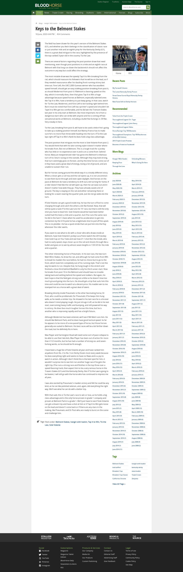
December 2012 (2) (138, 244)
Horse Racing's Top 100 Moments (124, 131)
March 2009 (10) (137, 412)
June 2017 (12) (117, 319)
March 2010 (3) (137, 367)
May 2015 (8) (117, 412)
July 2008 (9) (136, 442)
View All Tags (118, 484)
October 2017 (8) (118, 304)
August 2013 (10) (137, 214)
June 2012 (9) (136, 266)
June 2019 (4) (117, 229)
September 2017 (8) (119, 307)
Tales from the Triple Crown (123, 116)
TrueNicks (115, 2)
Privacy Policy (131, 554)
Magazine (64, 551)
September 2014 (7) (119, 438)
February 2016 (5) (119, 378)
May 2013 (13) (136, 225)
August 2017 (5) (118, 311)
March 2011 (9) (137, 322)
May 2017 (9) (117, 322)
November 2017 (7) (119, 300)
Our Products (87, 558)
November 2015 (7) (119, 390)
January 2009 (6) (137, 419)
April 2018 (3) (117, 281)
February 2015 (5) (119, 423)
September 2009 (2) (138, 390)
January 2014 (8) (137, 196)
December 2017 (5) (119, 296)
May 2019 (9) (117, 233)
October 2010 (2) (137, 341)
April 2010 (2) (136, 363)
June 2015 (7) (117, 408)
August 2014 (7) (118, 442)
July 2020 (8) (117, 181)
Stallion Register (103, 2)
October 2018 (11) (119, 259)
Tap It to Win (93, 422)
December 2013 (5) (138, 199)
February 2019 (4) (119, 244)
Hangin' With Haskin (50, 23)
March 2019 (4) (118, 240)
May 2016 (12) (117, 367)
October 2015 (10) (119, 393)
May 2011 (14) (136, 315)
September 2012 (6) (138, 255)
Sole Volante (54, 425)
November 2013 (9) (138, 203)
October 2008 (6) (137, 431)
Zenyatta (135, 479)
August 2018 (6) (118, 266)
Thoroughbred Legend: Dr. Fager (124, 120)
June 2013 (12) (136, 222)
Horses (122, 12)
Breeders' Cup (118, 471)
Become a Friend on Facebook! (123, 144)
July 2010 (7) (136, 352)
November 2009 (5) (138, 382)
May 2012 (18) (136, 270)
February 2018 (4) (119, 289)
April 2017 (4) (117, 326)
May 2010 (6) (136, 360)
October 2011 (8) (137, 296)
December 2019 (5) (119, 207)
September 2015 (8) (119, 397)
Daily (39, 12)
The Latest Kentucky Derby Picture (125, 92)
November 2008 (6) (138, 427)
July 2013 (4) (136, 218)
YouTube (44, 558)
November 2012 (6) (138, 248)
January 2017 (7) (118, 337)
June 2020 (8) (117, 184)
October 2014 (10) (119, 434)
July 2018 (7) (117, 270)
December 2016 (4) (119, 341)
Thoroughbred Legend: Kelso (123, 127)
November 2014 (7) (119, 431)
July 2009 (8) (136, 397)
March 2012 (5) (137, 278)
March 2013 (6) (137, 233)
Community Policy (133, 558)
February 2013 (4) (138, 237)
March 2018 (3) (118, 285)
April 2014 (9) (136, 184)
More (148, 13)
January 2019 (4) (118, 248)
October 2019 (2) (118, 214)
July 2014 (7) (117, 446)
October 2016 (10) (119, 349)
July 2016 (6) (117, 360)
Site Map (129, 565)
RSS (130, 73)
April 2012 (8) (136, 274)
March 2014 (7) (137, 188)
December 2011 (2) (138, 289)
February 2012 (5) (138, 281)
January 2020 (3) (118, 203)
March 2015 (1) (118, 419)
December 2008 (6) (138, 423)
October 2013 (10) (138, 207)
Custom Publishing (89, 561)
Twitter (37, 55)
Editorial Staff (109, 554)
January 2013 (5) (137, 240)
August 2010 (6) (137, 349)
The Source (138, 2)
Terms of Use (131, 551)
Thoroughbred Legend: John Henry (125, 123)
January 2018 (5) (118, 293)
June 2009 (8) (136, 401)
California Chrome (119, 479)
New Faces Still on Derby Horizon (124, 102)
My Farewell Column (120, 88)
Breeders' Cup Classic (120, 475)
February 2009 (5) (138, 416)
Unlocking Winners (138, 159)
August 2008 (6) (137, 438)
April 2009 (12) (137, 408)
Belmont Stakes (63, 422)
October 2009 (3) (137, 386)
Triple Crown (57, 12)
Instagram (44, 565)
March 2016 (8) (118, 375)
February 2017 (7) (119, 334)
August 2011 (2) (137, 304)
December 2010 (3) (138, 334)
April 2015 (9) (117, 416)
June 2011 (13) (136, 311)
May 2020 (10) (117, 188)
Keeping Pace (117, 163)
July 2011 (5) (136, 307)
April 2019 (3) (117, 237)
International (110, 12)
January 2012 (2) (137, 285)
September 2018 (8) (119, 263)
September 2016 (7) (119, 352)
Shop (114, 537)
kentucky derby (137, 467)
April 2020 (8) (117, 192)
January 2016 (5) (118, 382)
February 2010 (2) (138, 371)
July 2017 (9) (117, 315)
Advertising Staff (110, 558)
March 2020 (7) (118, 196)
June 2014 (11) (117, 449)
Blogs (130, 13)
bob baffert (117, 467)
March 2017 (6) (118, 330)
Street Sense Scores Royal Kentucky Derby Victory (127, 96)
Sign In (148, 2)
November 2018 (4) (119, 255)
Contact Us (108, 551)
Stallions (90, 12)
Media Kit (86, 554)
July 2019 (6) (117, 225)
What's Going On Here (140, 163)
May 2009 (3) (136, 404)
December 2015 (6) (119, 386)
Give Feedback (109, 561)
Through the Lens (119, 166)
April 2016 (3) (117, 371)
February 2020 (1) (119, 199)
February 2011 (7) (138, 326)
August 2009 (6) (137, 393)
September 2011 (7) (138, 300)
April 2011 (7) (136, 319)
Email (37, 44)
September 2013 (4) (138, 210)
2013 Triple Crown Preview (122, 141)
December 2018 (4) (119, 251)
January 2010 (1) (137, 375)
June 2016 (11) (117, 363)
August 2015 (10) (118, 401)
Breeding (79, 12)
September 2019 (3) (119, 218)
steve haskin (136, 471)
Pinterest (44, 562)
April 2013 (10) (137, 229)
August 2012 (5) (137, 259)
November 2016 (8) (119, 345)
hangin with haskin (78, 422)
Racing (69, 12)
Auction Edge (126, 2)
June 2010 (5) (136, 356)
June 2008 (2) (136, 446)
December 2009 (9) (138, 378)
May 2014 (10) (136, 181)
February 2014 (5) (138, 192)
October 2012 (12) (138, 251)
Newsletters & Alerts (69, 564)
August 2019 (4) (118, 222)
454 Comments (63, 34)
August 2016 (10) (118, 356)
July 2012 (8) (136, 263)
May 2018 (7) (117, 278)
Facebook (37, 50)
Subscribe (139, 13)
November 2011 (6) (138, 293)
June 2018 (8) (117, 274)
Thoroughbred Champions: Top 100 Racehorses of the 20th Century (129, 136)
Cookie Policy (131, 561)
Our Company (87, 551)
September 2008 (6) (138, 434)
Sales (99, 12)
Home (36, 23)
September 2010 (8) (138, 345)
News (46, 12)
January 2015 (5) (118, 427)
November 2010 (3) (138, 337)
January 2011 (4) (137, 330)
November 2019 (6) (119, 210)
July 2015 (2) (117, 404)
